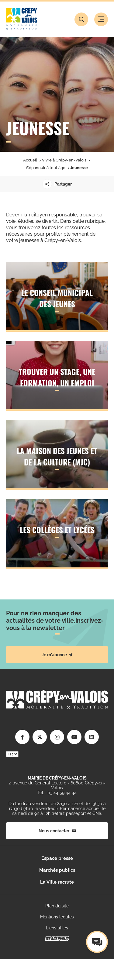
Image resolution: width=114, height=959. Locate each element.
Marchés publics (57, 870)
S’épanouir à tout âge (45, 167)
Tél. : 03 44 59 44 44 (57, 792)
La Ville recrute (57, 882)
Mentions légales (57, 916)
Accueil (30, 160)
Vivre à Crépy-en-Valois (64, 160)
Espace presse (57, 858)
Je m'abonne (57, 654)
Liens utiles (57, 927)
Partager (57, 184)
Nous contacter (57, 830)
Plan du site (57, 905)
